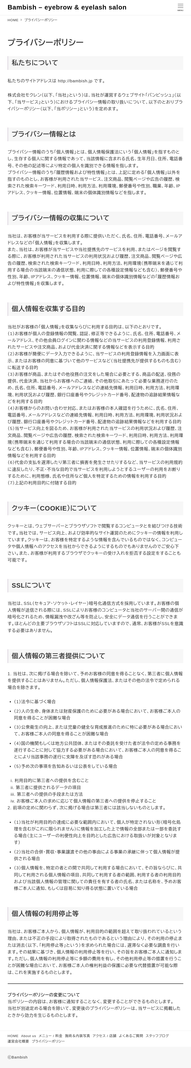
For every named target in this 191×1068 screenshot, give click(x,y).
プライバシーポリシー (48, 1041)
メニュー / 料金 (51, 1036)
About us (28, 1036)
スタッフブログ (157, 1036)
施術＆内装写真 (77, 1036)
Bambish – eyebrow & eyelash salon (67, 7)
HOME (13, 1036)
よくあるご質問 (131, 1036)
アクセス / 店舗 (104, 1036)
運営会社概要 (18, 1041)
